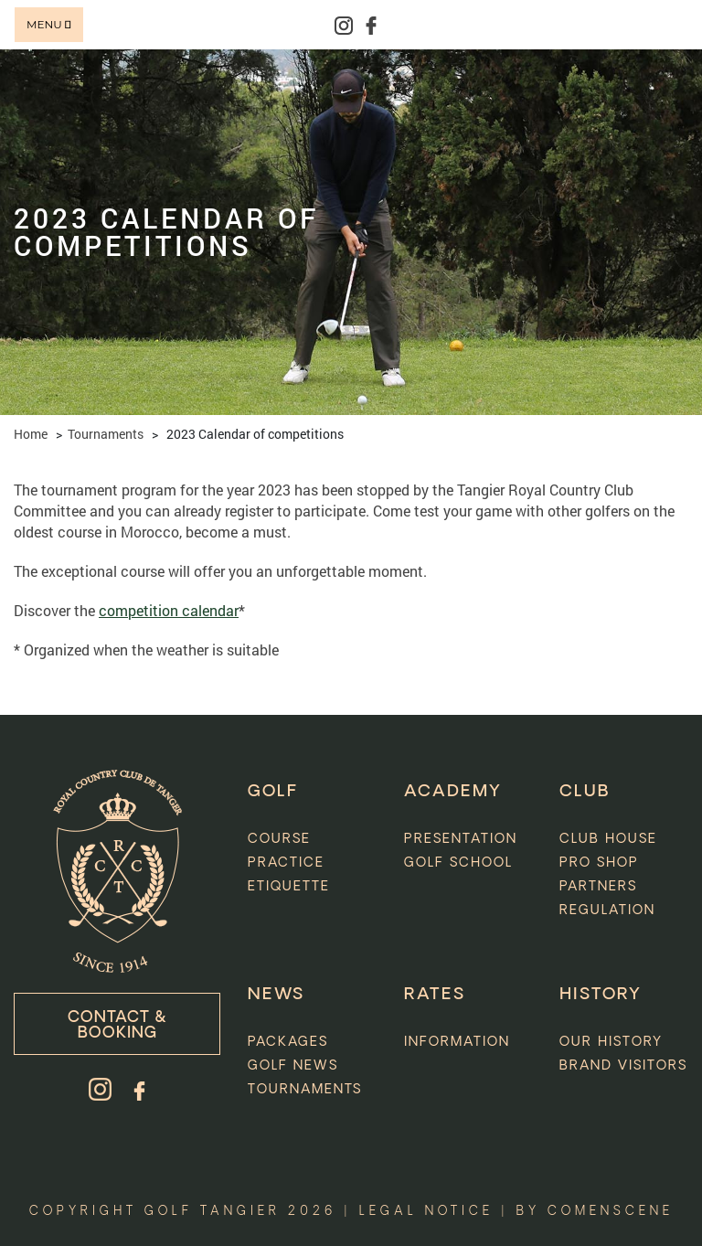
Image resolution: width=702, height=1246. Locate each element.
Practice (286, 863)
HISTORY (600, 995)
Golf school (458, 863)
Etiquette (289, 887)
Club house (608, 839)
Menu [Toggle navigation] (49, 24)
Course (279, 839)
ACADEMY (453, 792)
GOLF (273, 792)
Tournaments (106, 433)
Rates (434, 995)
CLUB (584, 792)
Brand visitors (623, 1066)
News (276, 995)
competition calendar (169, 610)
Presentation (460, 839)
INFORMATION (457, 1042)
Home (31, 433)
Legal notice (426, 1211)
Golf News (293, 1066)
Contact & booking (117, 1025)
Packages (288, 1042)
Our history (611, 1042)
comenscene (611, 1211)
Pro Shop (599, 863)
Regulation (607, 910)
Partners (598, 887)
